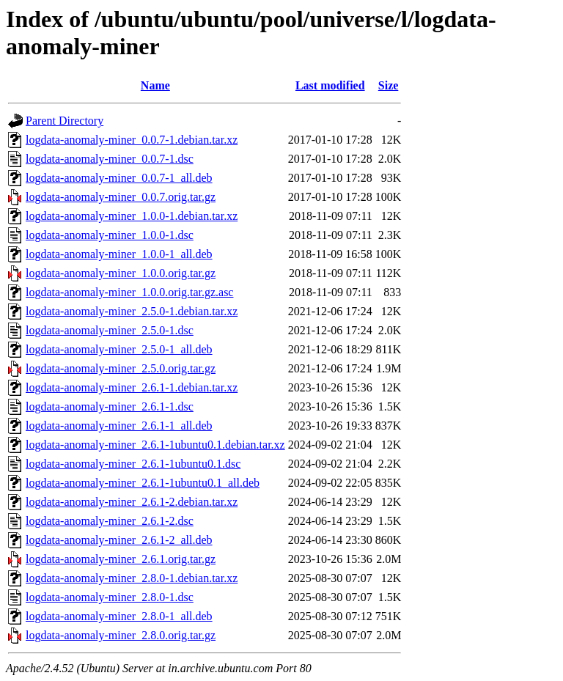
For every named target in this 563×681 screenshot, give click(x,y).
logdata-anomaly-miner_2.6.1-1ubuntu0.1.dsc (133, 463)
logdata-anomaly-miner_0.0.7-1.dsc (110, 158)
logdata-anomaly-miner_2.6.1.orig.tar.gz (121, 559)
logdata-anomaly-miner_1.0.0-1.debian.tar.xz (132, 216)
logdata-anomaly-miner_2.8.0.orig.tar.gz (121, 635)
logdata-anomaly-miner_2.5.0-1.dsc (110, 330)
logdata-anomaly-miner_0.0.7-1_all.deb (119, 178)
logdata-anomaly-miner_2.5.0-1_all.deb (119, 349)
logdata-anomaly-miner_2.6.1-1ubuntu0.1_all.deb (143, 482)
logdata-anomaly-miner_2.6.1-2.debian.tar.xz (132, 502)
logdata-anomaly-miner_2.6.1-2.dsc (110, 521)
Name (155, 85)
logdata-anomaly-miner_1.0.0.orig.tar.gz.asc (129, 292)
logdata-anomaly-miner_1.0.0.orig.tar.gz (121, 273)
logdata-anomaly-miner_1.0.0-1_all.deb (119, 254)
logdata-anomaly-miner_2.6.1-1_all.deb (119, 425)
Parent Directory (64, 120)
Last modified (330, 85)
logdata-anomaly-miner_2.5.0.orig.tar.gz (121, 368)
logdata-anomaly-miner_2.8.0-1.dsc (110, 597)
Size (388, 85)
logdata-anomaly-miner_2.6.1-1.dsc (110, 406)
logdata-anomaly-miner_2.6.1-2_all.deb (119, 540)
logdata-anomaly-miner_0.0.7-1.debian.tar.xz (132, 139)
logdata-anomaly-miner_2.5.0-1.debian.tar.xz (132, 311)
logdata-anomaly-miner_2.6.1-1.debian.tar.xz (132, 387)
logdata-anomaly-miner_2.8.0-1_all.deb (119, 616)
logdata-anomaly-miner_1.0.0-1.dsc (110, 235)
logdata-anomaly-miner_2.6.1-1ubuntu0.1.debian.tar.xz (155, 444)
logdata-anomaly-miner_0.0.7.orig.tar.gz (121, 197)
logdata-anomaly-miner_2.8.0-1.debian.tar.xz (132, 578)
